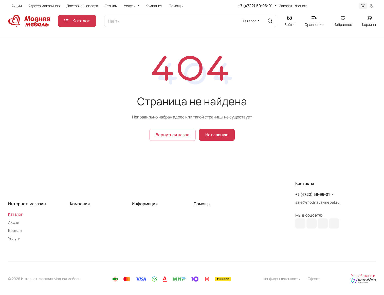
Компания (80, 203)
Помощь (202, 203)
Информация (145, 203)
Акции (13, 222)
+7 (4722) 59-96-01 (255, 6)
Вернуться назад (172, 134)
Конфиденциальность (281, 278)
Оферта (314, 278)
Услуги (14, 238)
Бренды (15, 230)
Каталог (15, 214)
